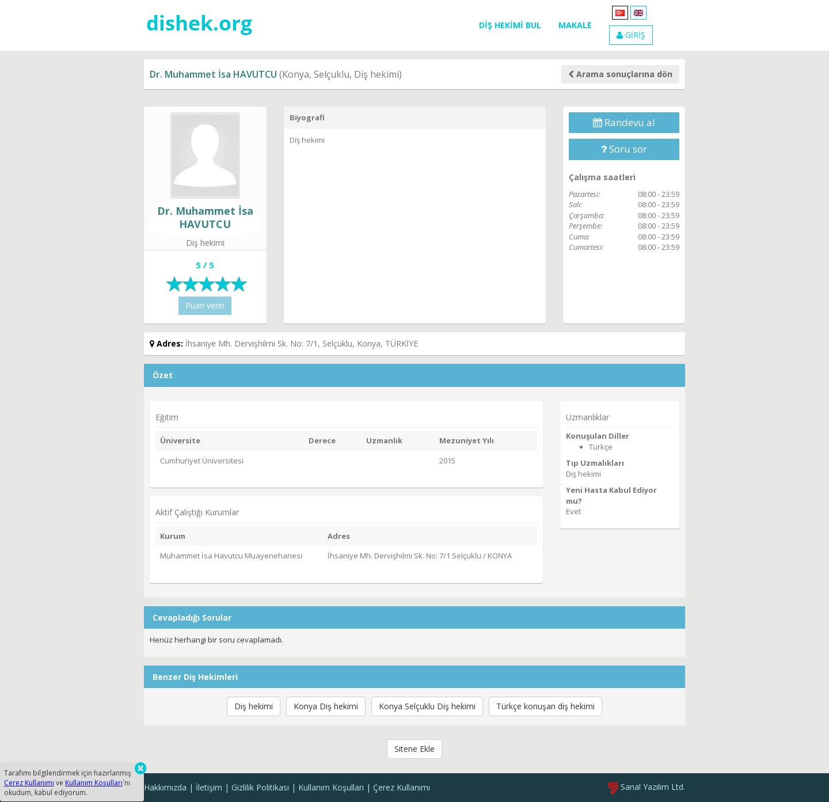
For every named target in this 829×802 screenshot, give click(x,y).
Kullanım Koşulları (331, 787)
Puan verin (205, 305)
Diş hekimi (253, 706)
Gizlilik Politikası (260, 787)
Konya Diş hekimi (326, 706)
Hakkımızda (165, 787)
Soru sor (624, 148)
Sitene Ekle (414, 748)
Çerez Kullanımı (401, 787)
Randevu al (624, 122)
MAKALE (575, 25)
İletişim (209, 787)
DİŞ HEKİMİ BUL (510, 25)
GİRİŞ (631, 34)
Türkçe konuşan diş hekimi (545, 706)
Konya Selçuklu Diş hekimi (427, 706)
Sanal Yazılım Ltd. (646, 786)
